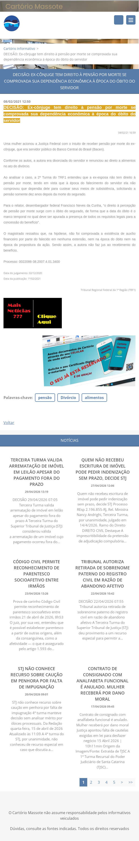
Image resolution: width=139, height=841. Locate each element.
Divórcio (68, 397)
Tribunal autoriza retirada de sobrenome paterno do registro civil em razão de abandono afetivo (102, 574)
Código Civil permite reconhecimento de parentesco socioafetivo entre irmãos (36, 574)
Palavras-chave (17, 397)
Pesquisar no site (118, 20)
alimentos (94, 397)
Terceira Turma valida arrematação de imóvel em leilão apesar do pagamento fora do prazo (36, 472)
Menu (131, 20)
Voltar (8, 422)
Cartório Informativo (19, 49)
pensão (45, 397)
